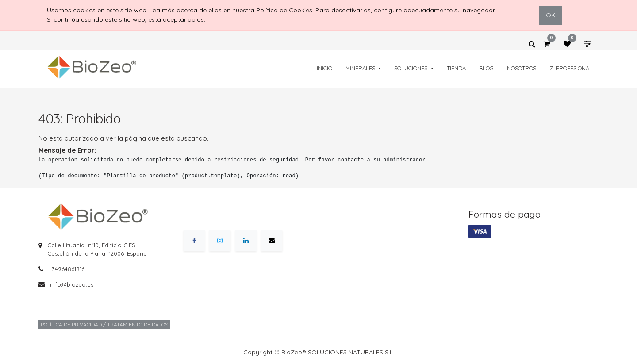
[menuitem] (324, 68)
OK (550, 15)
